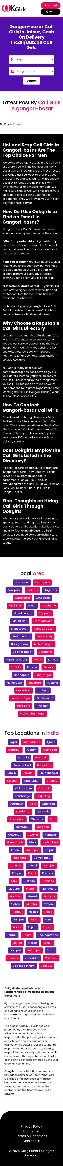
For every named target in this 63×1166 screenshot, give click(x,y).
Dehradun (16, 804)
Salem (27, 935)
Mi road (53, 659)
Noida (48, 912)
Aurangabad (22, 765)
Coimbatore (23, 788)
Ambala (23, 757)
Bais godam (19, 644)
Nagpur (17, 912)
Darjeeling (43, 796)
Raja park (23, 706)
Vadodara (32, 958)
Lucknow (29, 881)
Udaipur (13, 958)
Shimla (17, 943)
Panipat (18, 919)
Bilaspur (12, 781)
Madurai (14, 889)
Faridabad (23, 811)
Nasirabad (23, 690)
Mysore (49, 904)
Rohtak (11, 935)
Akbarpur (14, 750)
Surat (50, 950)
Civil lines (15, 605)
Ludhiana (48, 881)
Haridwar (51, 835)
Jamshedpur (42, 858)
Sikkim (32, 943)
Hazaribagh (15, 842)
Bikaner (32, 667)
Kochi (32, 873)
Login (50, 11)
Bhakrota (34, 683)
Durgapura (42, 582)
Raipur (17, 927)
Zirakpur (46, 966)
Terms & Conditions (31, 1136)
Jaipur (49, 850)
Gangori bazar (44, 629)
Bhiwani (28, 773)
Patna (34, 919)
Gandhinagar (23, 613)
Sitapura (45, 613)
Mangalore (48, 889)
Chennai (52, 781)
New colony (44, 636)
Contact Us (31, 1141)
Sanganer (45, 652)
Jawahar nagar (16, 659)
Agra (13, 742)
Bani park (14, 590)
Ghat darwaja (43, 621)
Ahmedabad (31, 742)
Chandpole (21, 675)
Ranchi (47, 927)
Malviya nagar (43, 644)
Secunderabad (48, 935)
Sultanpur (34, 950)
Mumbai (31, 904)
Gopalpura (22, 598)
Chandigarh (32, 781)
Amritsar (41, 757)
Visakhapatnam (24, 966)
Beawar (49, 667)
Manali (30, 889)
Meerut (32, 896)
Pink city (42, 706)
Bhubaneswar (48, 773)
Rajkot (32, 927)
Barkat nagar (21, 636)
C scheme (49, 605)
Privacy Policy (31, 1126)
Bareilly (11, 773)
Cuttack (44, 788)
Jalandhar (20, 858)
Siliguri (47, 943)
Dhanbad (48, 804)
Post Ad (50, 5)
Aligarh (31, 750)
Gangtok (43, 811)
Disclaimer (31, 1131)
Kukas (38, 659)
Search (32, 81)
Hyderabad (50, 842)
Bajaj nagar (43, 675)
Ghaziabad (17, 819)
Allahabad (50, 750)
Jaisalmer (22, 582)
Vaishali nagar (22, 652)
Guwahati (14, 835)
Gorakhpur (23, 827)
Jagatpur (50, 590)
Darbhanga (22, 796)
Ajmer (51, 742)
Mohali (15, 904)
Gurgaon (43, 827)
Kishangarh (14, 683)
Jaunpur (15, 865)
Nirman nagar (20, 698)
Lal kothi (32, 590)
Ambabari (43, 598)
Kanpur (17, 873)
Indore (15, 850)
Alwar (32, 605)
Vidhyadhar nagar (32, 714)
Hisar (32, 842)
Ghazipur (37, 819)
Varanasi (51, 958)
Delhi (32, 804)
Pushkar (52, 683)
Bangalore (44, 765)
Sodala (16, 667)
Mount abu (19, 621)
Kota (14, 881)
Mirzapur (49, 896)
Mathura (15, 896)
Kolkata (47, 873)
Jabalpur (32, 850)
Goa (52, 819)
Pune (48, 919)
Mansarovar (19, 629)
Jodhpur (43, 690)
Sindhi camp (44, 698)
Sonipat (15, 950)
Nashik (33, 912)
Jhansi (32, 865)
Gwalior (33, 835)
